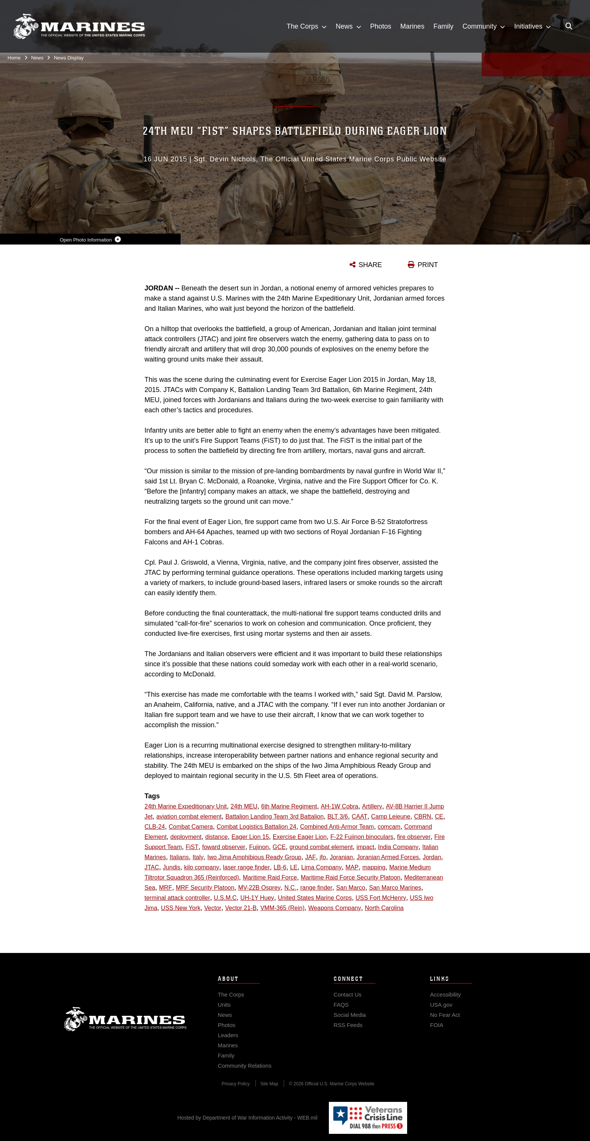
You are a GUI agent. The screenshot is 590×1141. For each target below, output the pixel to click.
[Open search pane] (569, 26)
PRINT (428, 265)
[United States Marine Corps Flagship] (79, 27)
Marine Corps (125, 1026)
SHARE (370, 265)
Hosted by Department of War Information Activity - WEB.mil (248, 1118)
